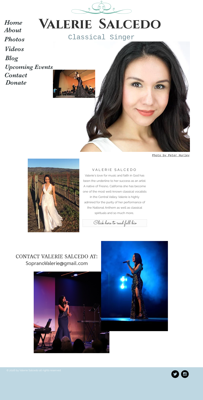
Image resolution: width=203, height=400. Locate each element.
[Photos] (14, 39)
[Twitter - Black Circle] (175, 374)
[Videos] (14, 48)
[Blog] (11, 58)
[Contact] (15, 75)
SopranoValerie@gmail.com (57, 262)
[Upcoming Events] (29, 67)
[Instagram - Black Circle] (185, 374)
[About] (12, 30)
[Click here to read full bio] (115, 223)
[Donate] (16, 82)
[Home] (13, 22)
